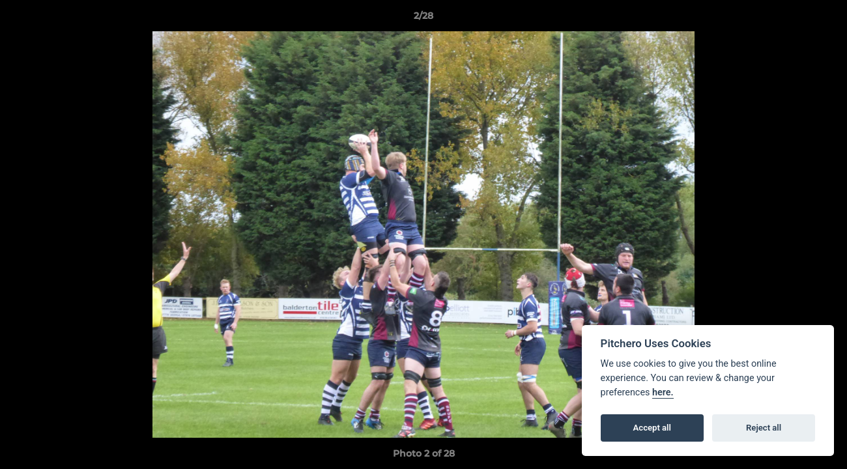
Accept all (652, 428)
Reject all (763, 428)
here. (663, 392)
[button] (823, 19)
